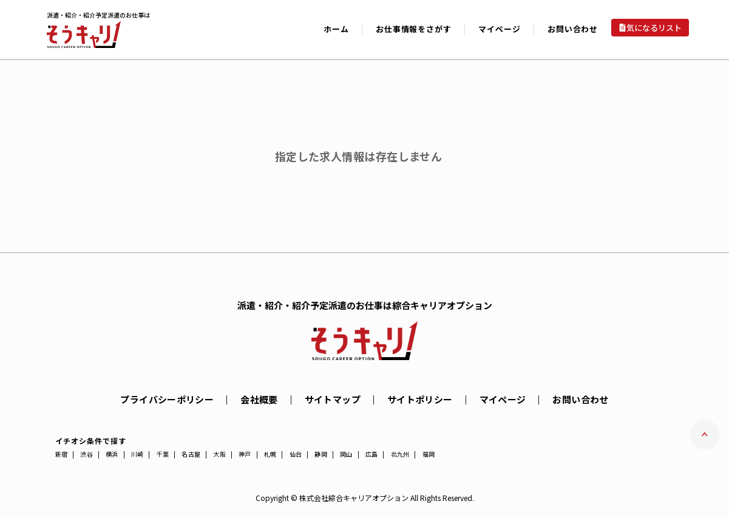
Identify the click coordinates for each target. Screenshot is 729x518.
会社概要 (259, 399)
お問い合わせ (573, 29)
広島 (371, 453)
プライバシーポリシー (167, 399)
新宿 (61, 453)
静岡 (320, 453)
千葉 (163, 453)
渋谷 (86, 453)
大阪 (219, 453)
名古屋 (190, 453)
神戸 (245, 453)
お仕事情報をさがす (413, 29)
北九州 (400, 453)
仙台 (296, 453)
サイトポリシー (420, 399)
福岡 (428, 453)
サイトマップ (333, 399)
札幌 (270, 453)
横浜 (112, 453)
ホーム (336, 29)
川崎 (137, 453)
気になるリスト (654, 27)
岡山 (346, 453)
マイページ (503, 399)
